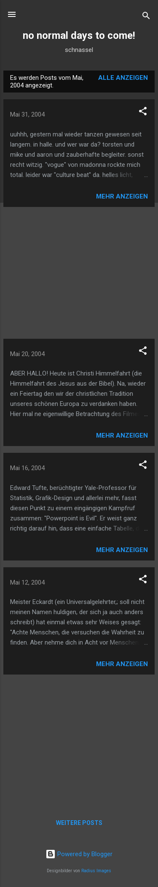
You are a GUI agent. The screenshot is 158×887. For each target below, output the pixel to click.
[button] (143, 112)
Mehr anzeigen (122, 196)
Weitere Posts (79, 822)
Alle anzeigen (123, 78)
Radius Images (96, 870)
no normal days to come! (79, 35)
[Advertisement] (79, 273)
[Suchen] (146, 17)
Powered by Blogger (79, 854)
